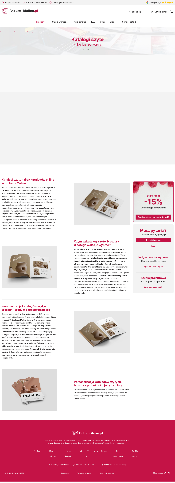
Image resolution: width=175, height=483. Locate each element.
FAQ (153, 246)
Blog (96, 451)
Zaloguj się (134, 12)
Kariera (104, 451)
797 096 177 (42, 2)
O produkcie (87, 50)
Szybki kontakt (153, 240)
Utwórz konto (159, 12)
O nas (87, 454)
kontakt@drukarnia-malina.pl (64, 2)
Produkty (37, 451)
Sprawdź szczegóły (153, 266)
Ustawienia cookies (107, 474)
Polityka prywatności (84, 474)
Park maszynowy (118, 454)
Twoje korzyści (68, 454)
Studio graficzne (52, 454)
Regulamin (65, 474)
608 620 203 (31, 2)
